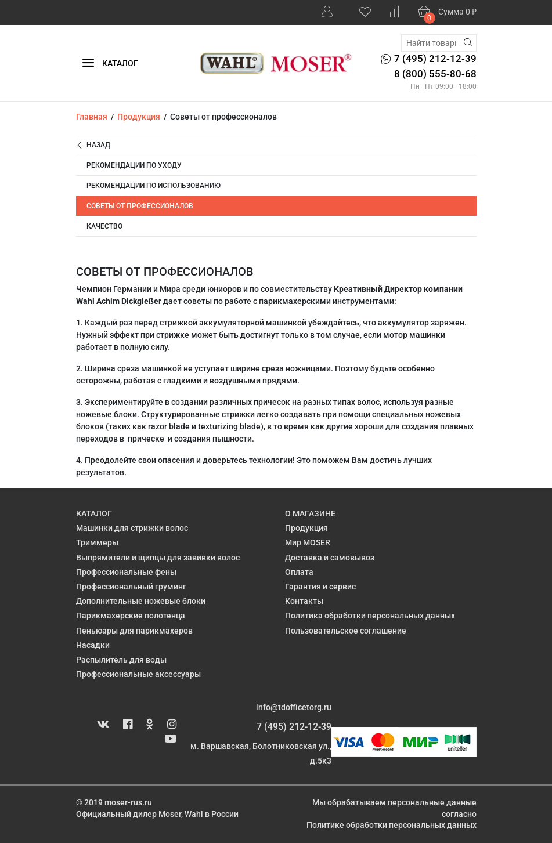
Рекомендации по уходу (134, 165)
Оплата (299, 572)
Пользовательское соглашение (345, 630)
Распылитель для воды (121, 659)
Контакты (304, 601)
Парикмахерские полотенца (130, 615)
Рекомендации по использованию (153, 186)
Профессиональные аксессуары (138, 674)
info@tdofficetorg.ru (293, 707)
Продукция (306, 528)
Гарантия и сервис (320, 586)
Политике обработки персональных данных (391, 825)
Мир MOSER (307, 542)
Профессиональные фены (126, 572)
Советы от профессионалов (139, 206)
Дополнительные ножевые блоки (140, 601)
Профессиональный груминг (131, 586)
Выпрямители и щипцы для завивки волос (158, 557)
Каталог (110, 63)
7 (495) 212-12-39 (294, 726)
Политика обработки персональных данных (370, 615)
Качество (104, 226)
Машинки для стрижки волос (132, 528)
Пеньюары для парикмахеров (134, 630)
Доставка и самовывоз (329, 557)
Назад (93, 145)
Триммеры (97, 542)
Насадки (93, 645)
